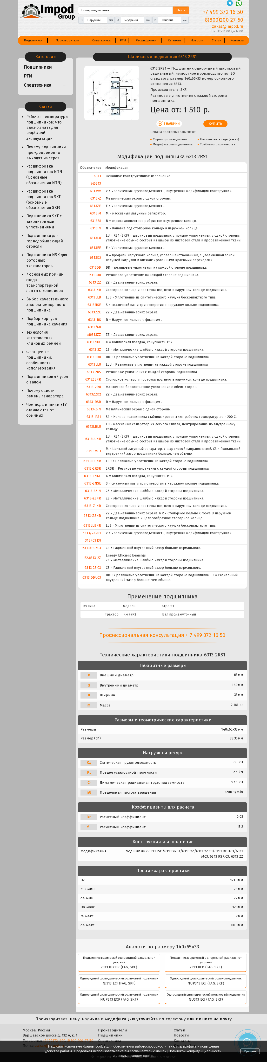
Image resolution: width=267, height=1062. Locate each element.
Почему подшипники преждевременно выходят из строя (46, 152)
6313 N (95, 228)
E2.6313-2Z (92, 558)
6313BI (95, 221)
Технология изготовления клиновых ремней (43, 338)
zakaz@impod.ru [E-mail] (227, 26)
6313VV (95, 191)
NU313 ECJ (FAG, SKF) (206, 999)
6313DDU (94, 357)
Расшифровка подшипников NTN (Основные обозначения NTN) (44, 174)
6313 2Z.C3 (93, 568)
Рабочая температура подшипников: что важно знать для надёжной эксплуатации (47, 127)
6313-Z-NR (92, 506)
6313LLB (94, 297)
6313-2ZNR (92, 498)
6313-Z (95, 198)
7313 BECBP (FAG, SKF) (119, 967)
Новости (197, 40)
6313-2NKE (92, 476)
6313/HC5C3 (91, 548)
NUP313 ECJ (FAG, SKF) (205, 983)
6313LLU (94, 365)
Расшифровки (146, 40)
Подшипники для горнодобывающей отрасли (44, 241)
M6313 (96, 183)
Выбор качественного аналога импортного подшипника (47, 304)
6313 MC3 (94, 451)
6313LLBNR (92, 526)
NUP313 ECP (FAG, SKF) (119, 999)
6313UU (95, 275)
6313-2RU (94, 387)
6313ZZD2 (93, 394)
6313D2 (95, 258)
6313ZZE (94, 312)
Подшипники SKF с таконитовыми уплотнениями (44, 221)
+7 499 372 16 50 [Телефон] (223, 12)
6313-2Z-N (93, 491)
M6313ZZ (94, 335)
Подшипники (33, 40)
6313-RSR (93, 402)
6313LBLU (93, 427)
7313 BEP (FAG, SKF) (206, 967)
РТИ (123, 40)
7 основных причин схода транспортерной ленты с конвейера (44, 282)
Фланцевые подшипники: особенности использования (41, 360)
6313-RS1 (94, 417)
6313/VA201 (92, 533)
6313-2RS (94, 372)
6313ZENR (93, 379)
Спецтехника (101, 40)
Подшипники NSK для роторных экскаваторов (46, 260)
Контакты (237, 40)
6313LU (95, 238)
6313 (97, 176)
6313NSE (94, 305)
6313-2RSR (92, 468)
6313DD (95, 268)
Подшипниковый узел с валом (47, 379)
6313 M (95, 213)
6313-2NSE (92, 483)
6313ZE (95, 206)
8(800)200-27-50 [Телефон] (224, 20)
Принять (250, 1051)
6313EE (95, 248)
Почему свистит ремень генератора (45, 393)
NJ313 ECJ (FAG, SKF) (119, 983)
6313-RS (94, 320)
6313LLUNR (92, 461)
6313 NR (94, 290)
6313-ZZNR (92, 516)
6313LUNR (93, 439)
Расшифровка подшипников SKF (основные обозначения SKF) (43, 199)
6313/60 (94, 327)
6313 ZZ (95, 282)
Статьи (216, 40)
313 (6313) (93, 540)
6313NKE (94, 342)
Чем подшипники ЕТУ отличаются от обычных (46, 410)
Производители (67, 40)
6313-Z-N (94, 409)
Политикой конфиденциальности (194, 1051)
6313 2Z (95, 350)
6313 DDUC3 (91, 578)
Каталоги (174, 40)
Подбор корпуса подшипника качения (47, 321)
